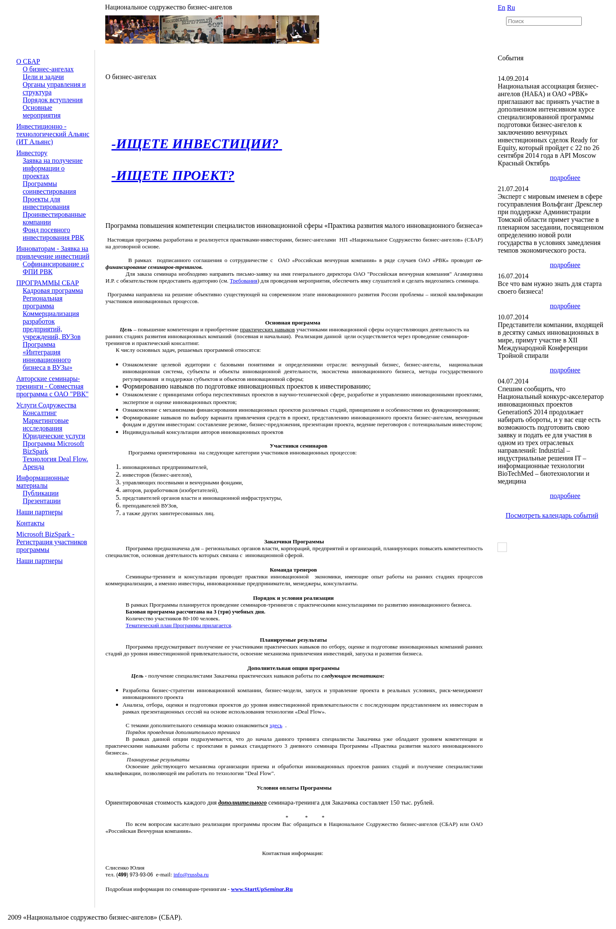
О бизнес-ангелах (48, 69)
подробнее (565, 177)
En (501, 7)
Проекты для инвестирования (46, 202)
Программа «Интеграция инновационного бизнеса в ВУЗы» (47, 356)
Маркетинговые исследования (46, 424)
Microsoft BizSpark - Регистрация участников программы (51, 542)
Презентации (42, 500)
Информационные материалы (42, 481)
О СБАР (28, 61)
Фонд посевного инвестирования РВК (53, 233)
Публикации (41, 493)
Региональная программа (42, 302)
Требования (243, 280)
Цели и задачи (43, 76)
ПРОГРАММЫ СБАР (47, 282)
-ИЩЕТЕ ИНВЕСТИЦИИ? (195, 143)
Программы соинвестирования (49, 187)
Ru (511, 7)
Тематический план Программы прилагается (178, 625)
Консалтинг (40, 412)
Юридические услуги (54, 435)
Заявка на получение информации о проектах (53, 168)
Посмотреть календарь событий (552, 515)
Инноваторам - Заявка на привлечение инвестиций (52, 252)
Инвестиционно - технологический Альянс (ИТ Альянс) (52, 134)
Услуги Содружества (46, 405)
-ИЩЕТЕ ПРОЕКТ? (173, 175)
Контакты (30, 523)
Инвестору (31, 152)
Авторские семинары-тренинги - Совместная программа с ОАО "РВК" (52, 386)
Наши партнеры (39, 512)
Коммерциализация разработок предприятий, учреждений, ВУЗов (51, 325)
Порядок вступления (53, 99)
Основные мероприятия (42, 111)
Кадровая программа (53, 290)
